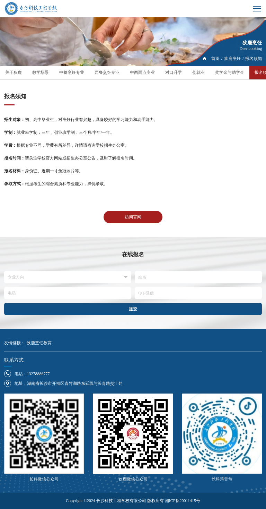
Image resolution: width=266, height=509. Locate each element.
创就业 (198, 72)
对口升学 (173, 72)
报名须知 (253, 59)
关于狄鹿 (13, 72)
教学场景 (40, 72)
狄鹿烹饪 (232, 59)
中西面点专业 (142, 72)
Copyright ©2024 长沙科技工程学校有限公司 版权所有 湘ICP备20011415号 (133, 500)
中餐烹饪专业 (71, 72)
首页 (215, 59)
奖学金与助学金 (229, 72)
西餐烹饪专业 (107, 72)
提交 (133, 309)
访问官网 (133, 217)
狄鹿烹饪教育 (39, 342)
